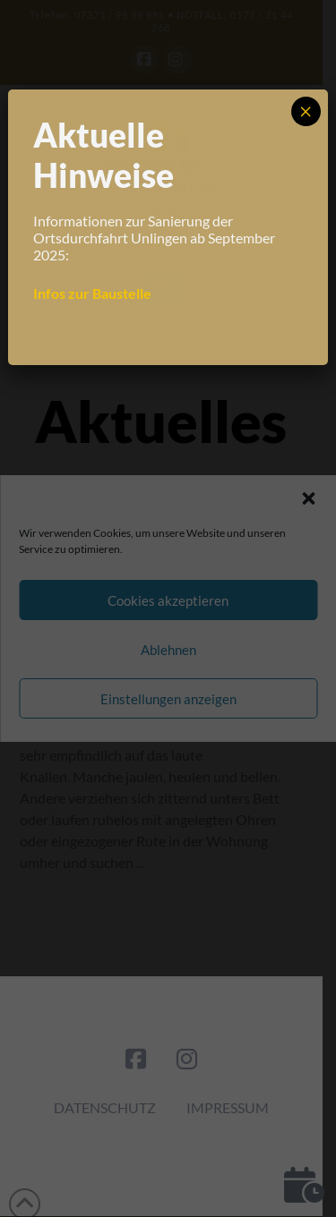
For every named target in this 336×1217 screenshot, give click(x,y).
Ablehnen (168, 650)
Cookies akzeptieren (168, 600)
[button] (308, 498)
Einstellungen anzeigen (168, 699)
